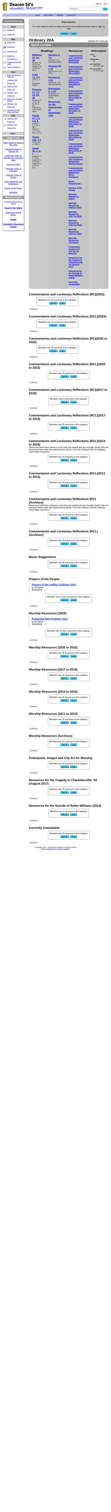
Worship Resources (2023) (74, 196)
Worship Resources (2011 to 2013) (75, 231)
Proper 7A (11, 96)
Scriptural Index (13, 164)
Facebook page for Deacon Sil (13, 150)
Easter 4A (11, 34)
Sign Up (99, 4)
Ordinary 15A (12, 125)
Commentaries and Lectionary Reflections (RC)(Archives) (76, 160)
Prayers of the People (44, 579)
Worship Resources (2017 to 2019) (75, 214)
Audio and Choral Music (13, 214)
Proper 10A (11, 128)
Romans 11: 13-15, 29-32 (37, 93)
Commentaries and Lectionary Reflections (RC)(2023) (76, 59)
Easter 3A (11, 30)
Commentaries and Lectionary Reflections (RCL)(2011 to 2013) (76, 148)
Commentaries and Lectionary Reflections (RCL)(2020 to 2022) (76, 95)
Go (105, 9)
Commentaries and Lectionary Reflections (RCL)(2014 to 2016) (76, 135)
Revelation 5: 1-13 (54, 90)
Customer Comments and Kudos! (13, 203)
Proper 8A (11, 107)
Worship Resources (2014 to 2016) (75, 223)
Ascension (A (12, 51)
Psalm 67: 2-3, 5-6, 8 (36, 118)
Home (37, 15)
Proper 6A (11, 89)
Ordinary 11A (12, 86)
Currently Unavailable (74, 283)
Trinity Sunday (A (13, 67)
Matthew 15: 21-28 (37, 58)
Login (105, 4)
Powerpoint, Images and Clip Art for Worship (74, 250)
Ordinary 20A (41, 40)
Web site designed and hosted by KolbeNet (55, 849)
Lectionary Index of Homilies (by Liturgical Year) (13, 158)
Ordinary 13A (12, 104)
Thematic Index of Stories (13, 176)
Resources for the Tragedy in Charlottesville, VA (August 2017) (76, 262)
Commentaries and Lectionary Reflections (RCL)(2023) (76, 70)
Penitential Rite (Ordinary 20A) (50, 618)
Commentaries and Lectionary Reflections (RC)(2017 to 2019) (76, 108)
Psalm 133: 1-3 (36, 138)
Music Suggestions (75, 182)
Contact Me (71, 15)
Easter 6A (11, 47)
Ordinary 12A (12, 93)
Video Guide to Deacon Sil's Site (13, 144)
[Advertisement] (97, 304)
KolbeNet (13, 192)
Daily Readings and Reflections (13, 183)
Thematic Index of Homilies (13, 170)
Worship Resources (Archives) (74, 240)
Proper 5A (11, 83)
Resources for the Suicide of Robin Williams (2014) (76, 274)
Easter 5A (11, 42)
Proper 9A (11, 122)
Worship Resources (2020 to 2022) (75, 205)
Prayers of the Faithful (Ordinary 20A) (54, 584)
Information (48, 15)
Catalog (60, 15)
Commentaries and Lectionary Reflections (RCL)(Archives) (76, 172)
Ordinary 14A (12, 119)
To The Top (33, 309)
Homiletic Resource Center (13, 225)
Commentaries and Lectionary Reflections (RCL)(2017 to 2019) (76, 121)
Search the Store (13, 208)
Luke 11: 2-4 (36, 76)
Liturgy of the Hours (13, 188)
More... (13, 133)
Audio (13, 219)
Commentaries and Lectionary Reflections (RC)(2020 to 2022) (76, 82)
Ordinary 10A (12, 80)
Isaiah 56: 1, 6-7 (36, 151)
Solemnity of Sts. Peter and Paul (13, 111)
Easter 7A (11, 56)
